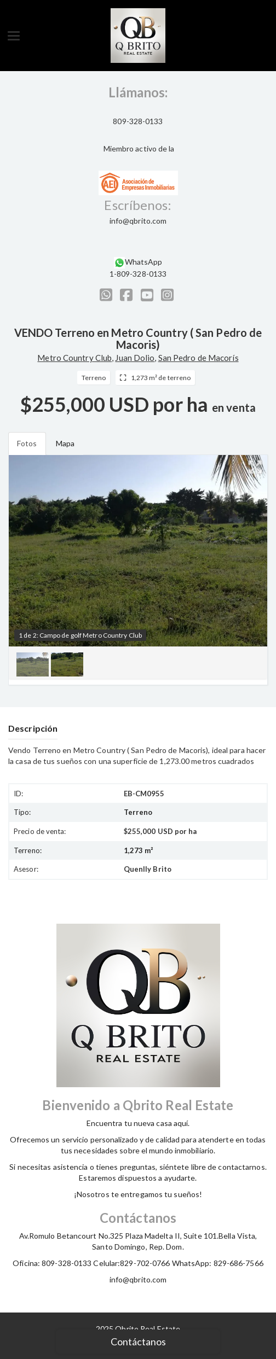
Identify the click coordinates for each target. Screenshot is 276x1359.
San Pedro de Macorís (198, 358)
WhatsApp (144, 261)
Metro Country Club (74, 358)
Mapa (65, 443)
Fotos (27, 443)
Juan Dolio (134, 358)
